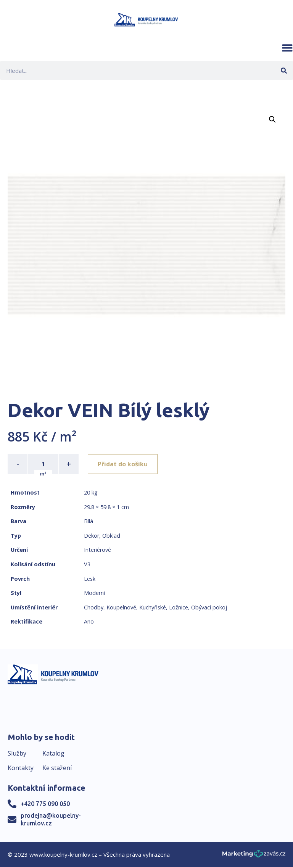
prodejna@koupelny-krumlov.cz (51, 819)
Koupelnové (121, 607)
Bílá (88, 521)
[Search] (283, 70)
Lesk (89, 578)
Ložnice (178, 607)
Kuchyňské (152, 607)
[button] (287, 47)
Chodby (93, 607)
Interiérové (97, 549)
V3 (87, 564)
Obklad (111, 535)
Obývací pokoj (209, 607)
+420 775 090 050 (45, 803)
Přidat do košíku (123, 464)
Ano (89, 621)
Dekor (91, 535)
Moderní (94, 592)
